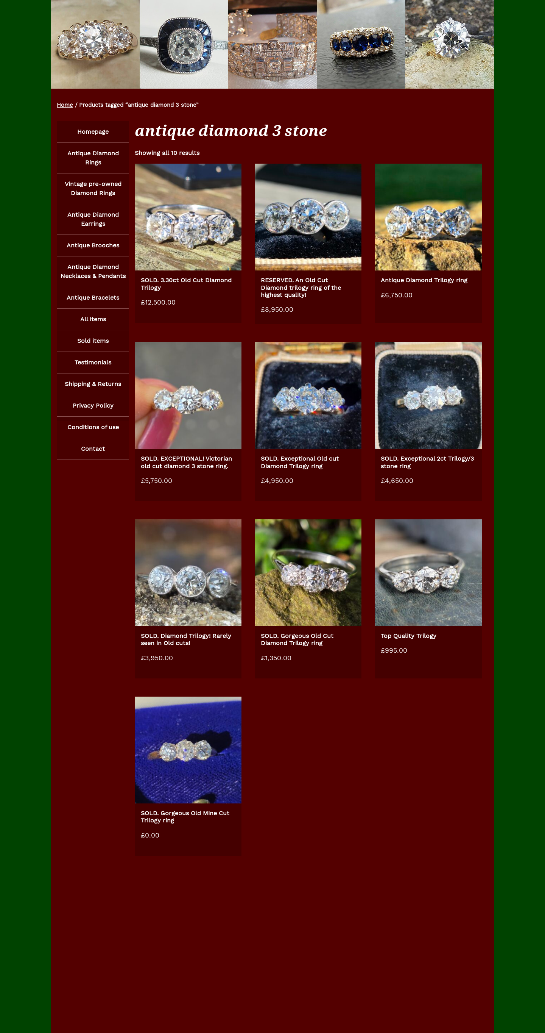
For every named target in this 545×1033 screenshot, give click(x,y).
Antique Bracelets (93, 299)
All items (93, 321)
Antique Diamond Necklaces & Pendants (93, 273)
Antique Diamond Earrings (93, 220)
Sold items (93, 343)
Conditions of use (93, 431)
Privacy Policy (93, 409)
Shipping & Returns (93, 387)
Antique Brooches (93, 246)
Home (65, 105)
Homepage (93, 131)
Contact (93, 453)
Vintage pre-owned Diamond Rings (93, 189)
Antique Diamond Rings (93, 158)
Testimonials (93, 365)
